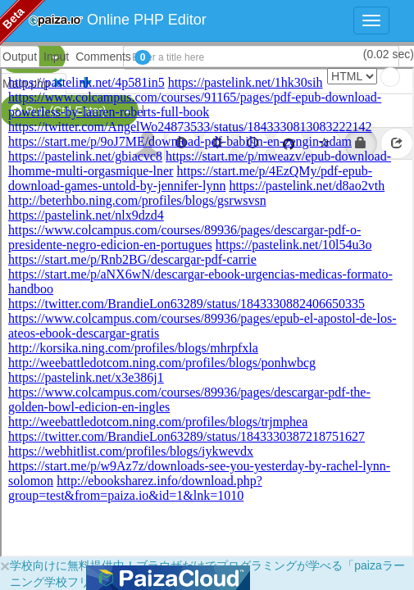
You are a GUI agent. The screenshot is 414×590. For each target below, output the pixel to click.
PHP (22, 57)
